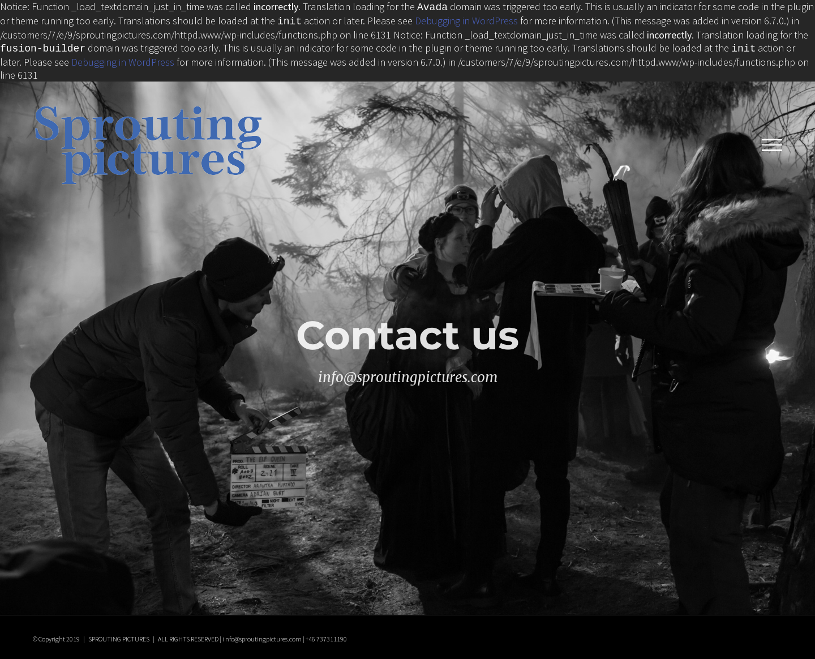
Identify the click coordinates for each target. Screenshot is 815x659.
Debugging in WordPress (466, 19)
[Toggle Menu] (772, 141)
